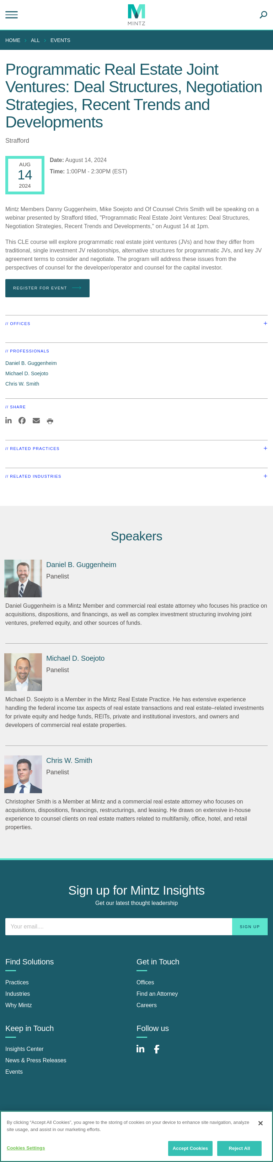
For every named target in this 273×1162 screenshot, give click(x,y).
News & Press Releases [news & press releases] (35, 1060)
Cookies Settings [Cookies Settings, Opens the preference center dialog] (26, 1148)
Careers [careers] (146, 1005)
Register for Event (47, 288)
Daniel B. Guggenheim (31, 363)
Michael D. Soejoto (26, 373)
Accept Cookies (190, 1148)
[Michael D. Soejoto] (23, 672)
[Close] (260, 1123)
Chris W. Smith (22, 384)
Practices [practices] (17, 982)
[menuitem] (14, 40)
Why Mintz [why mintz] (18, 1005)
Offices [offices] (145, 982)
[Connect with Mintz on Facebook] (161, 1053)
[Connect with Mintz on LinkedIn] (143, 1053)
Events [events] (14, 1072)
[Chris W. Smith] (23, 774)
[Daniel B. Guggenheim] (23, 578)
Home (12, 40)
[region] (136, 1136)
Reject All (239, 1148)
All (35, 40)
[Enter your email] (136, 926)
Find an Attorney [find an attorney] (157, 994)
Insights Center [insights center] (24, 1049)
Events (60, 40)
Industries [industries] (17, 994)
